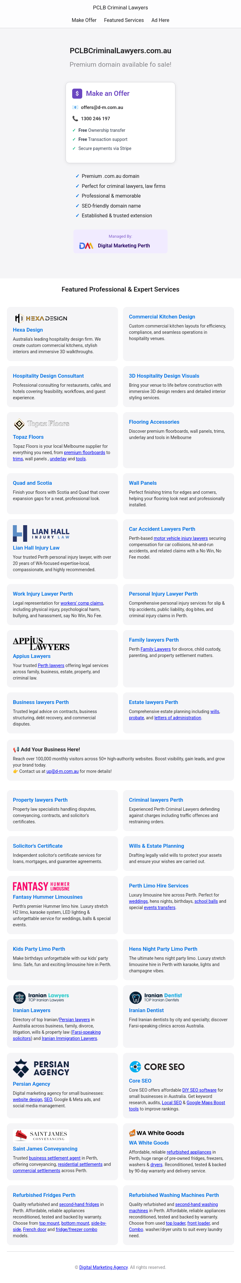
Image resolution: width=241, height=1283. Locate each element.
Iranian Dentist (146, 1010)
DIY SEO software (199, 1090)
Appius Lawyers (32, 656)
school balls (206, 901)
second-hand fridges (79, 1204)
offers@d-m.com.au (102, 107)
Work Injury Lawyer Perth (43, 594)
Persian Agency (31, 1084)
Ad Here (160, 20)
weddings (138, 901)
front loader (198, 1223)
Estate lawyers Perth (153, 702)
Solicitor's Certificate (37, 846)
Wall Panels (143, 483)
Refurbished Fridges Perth (44, 1195)
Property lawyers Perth (40, 800)
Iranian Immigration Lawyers (69, 1038)
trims (18, 458)
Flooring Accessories (154, 422)
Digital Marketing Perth (124, 246)
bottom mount (75, 1223)
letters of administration (177, 717)
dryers (156, 1164)
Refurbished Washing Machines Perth (174, 1195)
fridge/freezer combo (76, 1229)
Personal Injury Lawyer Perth (163, 594)
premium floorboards (84, 452)
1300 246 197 (95, 119)
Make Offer (84, 20)
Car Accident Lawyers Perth (162, 529)
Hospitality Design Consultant (48, 376)
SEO (48, 1099)
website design (27, 1099)
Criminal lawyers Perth (156, 800)
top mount (49, 1223)
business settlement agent (55, 1158)
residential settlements (80, 1164)
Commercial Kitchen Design (162, 316)
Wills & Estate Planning (156, 846)
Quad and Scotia (32, 483)
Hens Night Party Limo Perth (163, 949)
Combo (136, 1229)
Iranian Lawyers (32, 1010)
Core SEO (140, 1081)
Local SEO (172, 1102)
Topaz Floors (28, 437)
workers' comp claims (82, 603)
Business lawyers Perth (41, 702)
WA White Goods (149, 1143)
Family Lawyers (156, 649)
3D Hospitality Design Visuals (164, 376)
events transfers (159, 907)
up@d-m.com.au (62, 771)
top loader (175, 1223)
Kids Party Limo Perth (39, 949)
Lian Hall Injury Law (36, 548)
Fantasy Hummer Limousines (48, 897)
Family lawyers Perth (154, 640)
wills (214, 711)
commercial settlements (36, 1170)
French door (34, 1229)
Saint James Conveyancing (45, 1149)
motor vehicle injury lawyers (181, 538)
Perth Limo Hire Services (158, 885)
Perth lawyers (51, 665)
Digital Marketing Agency (103, 1267)
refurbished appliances (189, 1152)
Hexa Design (28, 330)
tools (81, 458)
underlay (58, 458)
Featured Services (124, 20)
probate (136, 717)
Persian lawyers (74, 1019)
